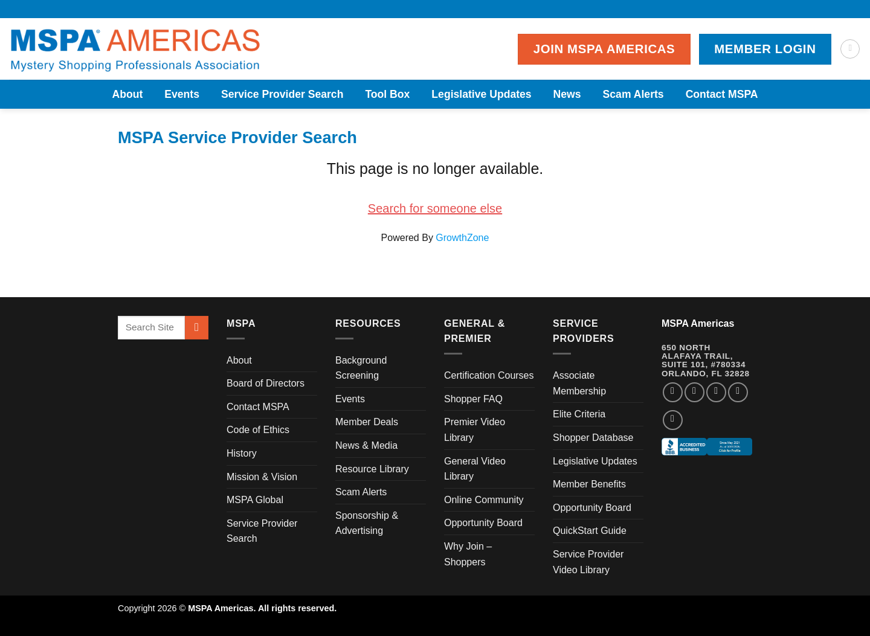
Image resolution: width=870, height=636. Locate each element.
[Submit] (196, 327)
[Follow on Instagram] (694, 392)
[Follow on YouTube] (673, 420)
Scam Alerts (633, 94)
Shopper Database (593, 437)
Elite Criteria (579, 414)
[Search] (850, 49)
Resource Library (372, 469)
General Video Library (475, 469)
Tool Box (387, 94)
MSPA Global (255, 500)
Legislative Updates (481, 94)
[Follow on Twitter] (716, 392)
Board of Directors (265, 383)
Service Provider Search (282, 94)
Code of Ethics (258, 430)
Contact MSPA (722, 94)
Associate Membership (579, 383)
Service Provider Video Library (588, 562)
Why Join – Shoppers (468, 554)
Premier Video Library (474, 430)
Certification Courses (489, 375)
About (127, 94)
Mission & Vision (262, 477)
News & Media (366, 445)
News (567, 94)
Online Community (484, 500)
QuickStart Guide (590, 530)
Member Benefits (589, 484)
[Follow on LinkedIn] (738, 392)
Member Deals (366, 422)
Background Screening (361, 368)
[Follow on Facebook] (673, 392)
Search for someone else (435, 208)
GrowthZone (462, 238)
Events (181, 94)
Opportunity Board (483, 523)
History (242, 453)
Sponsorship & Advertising (366, 523)
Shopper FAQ (473, 399)
